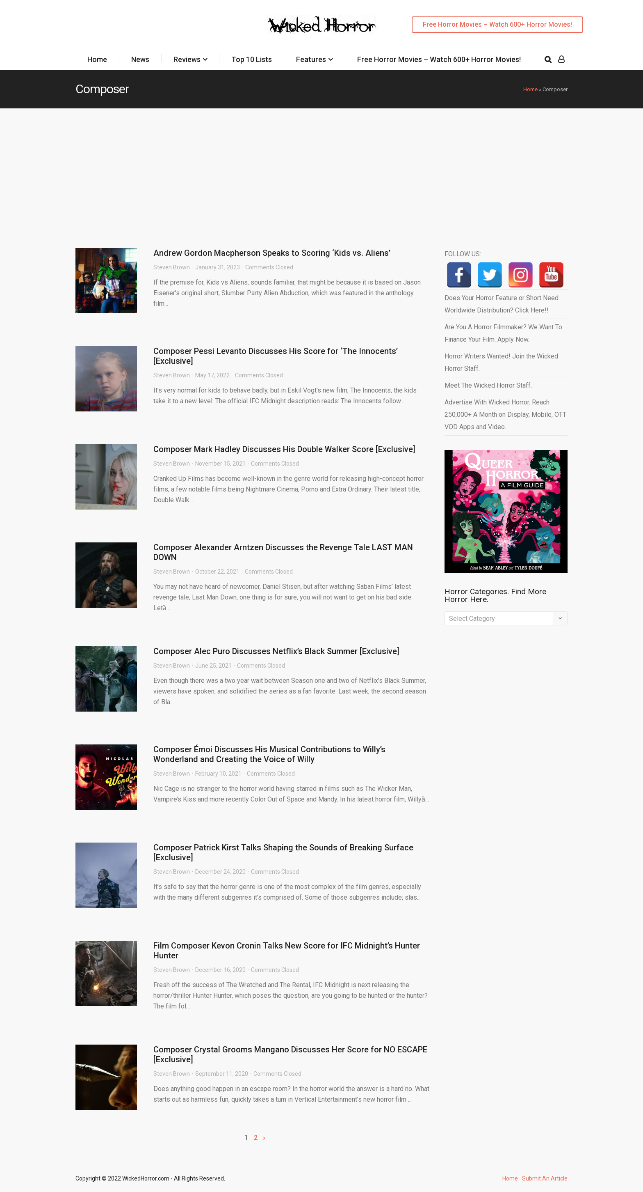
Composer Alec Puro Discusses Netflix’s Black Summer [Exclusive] (276, 651)
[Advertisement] (321, 170)
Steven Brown (171, 267)
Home (97, 59)
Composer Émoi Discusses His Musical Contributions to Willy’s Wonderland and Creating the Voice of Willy (269, 754)
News (140, 59)
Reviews (187, 59)
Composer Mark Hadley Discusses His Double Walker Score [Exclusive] (284, 449)
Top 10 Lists (251, 59)
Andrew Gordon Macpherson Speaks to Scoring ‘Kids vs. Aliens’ (271, 253)
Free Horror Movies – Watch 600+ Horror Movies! (497, 24)
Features (311, 59)
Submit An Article (545, 1178)
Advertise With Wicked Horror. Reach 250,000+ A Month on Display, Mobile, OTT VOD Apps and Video (505, 414)
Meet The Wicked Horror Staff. (488, 385)
